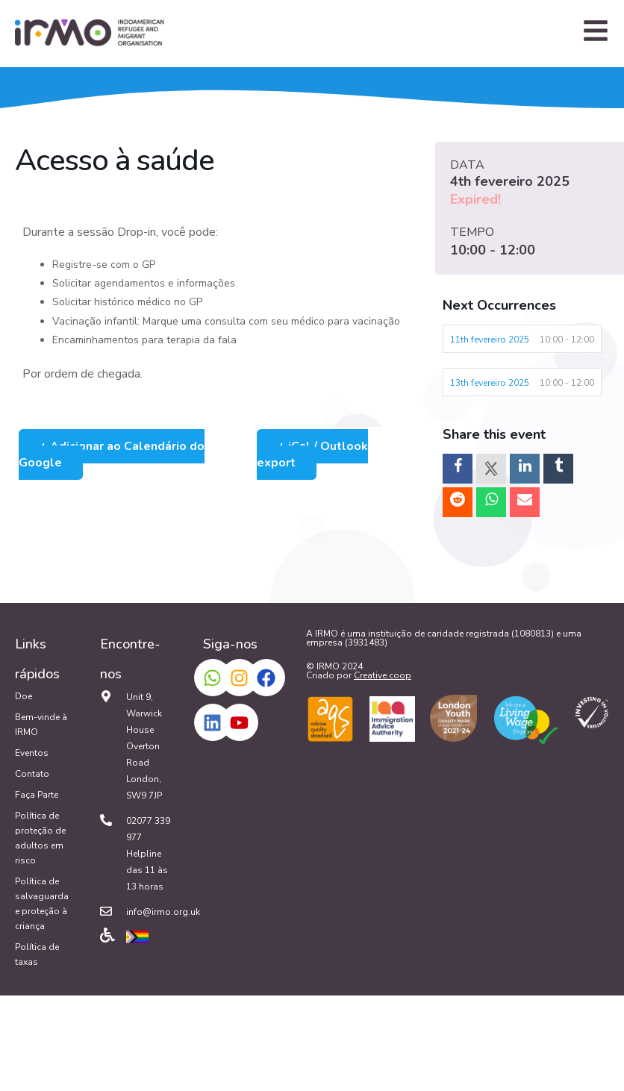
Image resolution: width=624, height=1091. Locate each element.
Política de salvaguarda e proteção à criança (42, 903)
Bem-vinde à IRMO (41, 724)
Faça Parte (36, 795)
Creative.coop (382, 675)
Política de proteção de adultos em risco (40, 838)
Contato (32, 774)
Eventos (32, 753)
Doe (23, 696)
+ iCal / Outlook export (312, 454)
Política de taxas (37, 954)
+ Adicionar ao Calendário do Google (112, 454)
